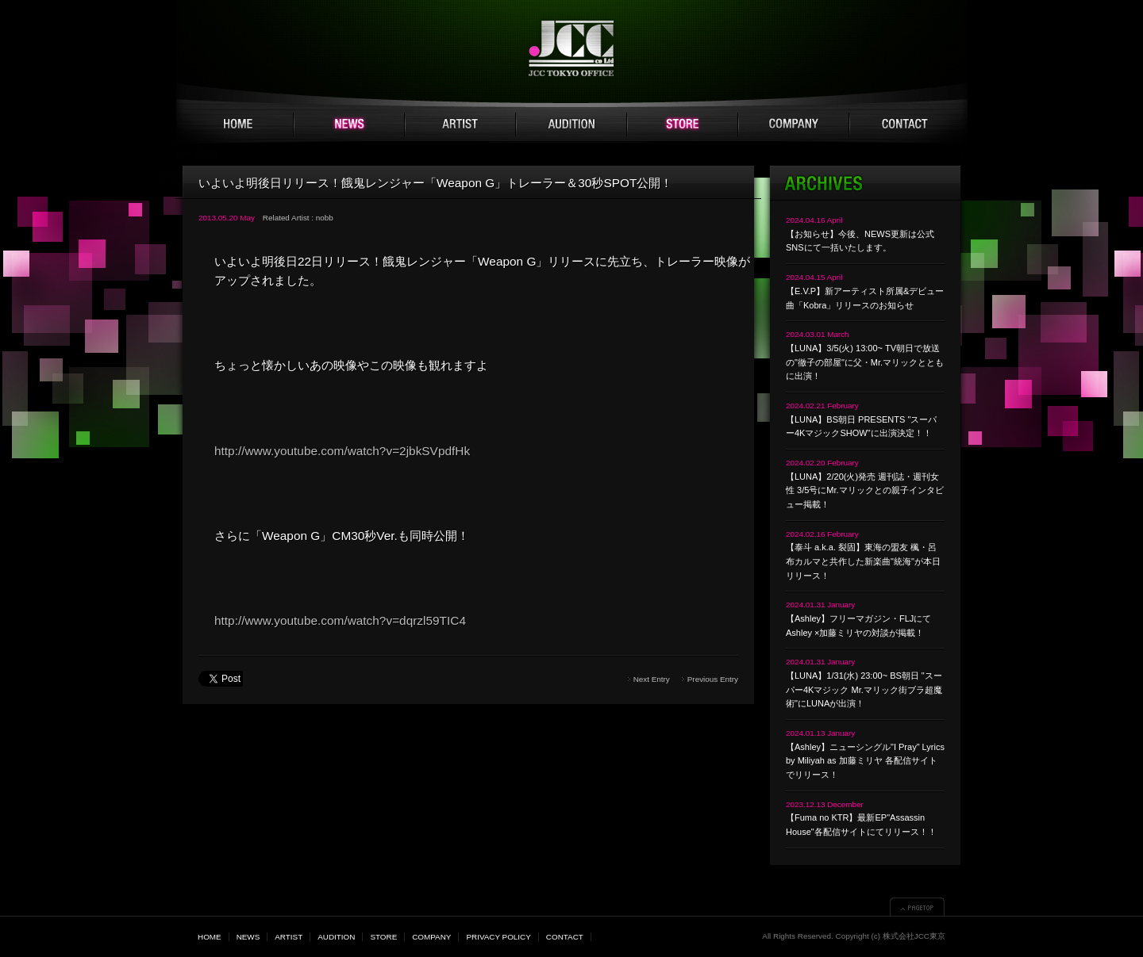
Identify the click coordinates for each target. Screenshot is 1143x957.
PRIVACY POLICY (498, 936)
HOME (238, 124)
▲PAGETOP (917, 907)
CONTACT (904, 124)
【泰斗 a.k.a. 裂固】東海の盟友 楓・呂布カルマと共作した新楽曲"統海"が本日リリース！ (863, 561)
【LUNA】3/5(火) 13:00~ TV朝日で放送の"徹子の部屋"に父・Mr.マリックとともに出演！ (865, 362)
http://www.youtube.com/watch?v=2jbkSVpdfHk (342, 450)
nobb (324, 217)
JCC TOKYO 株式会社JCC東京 (572, 48)
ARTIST (460, 124)
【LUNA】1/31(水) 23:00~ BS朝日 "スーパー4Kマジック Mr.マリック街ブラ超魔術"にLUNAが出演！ (864, 689)
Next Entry (651, 679)
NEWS (349, 124)
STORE (682, 124)
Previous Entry (712, 679)
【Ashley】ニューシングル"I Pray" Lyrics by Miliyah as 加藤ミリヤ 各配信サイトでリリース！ (865, 760)
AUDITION (571, 124)
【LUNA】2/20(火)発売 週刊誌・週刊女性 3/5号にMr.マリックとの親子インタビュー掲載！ (865, 490)
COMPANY (793, 124)
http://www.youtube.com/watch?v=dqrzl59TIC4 (340, 620)
